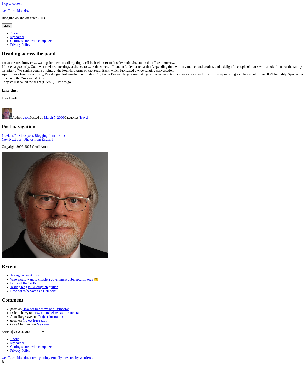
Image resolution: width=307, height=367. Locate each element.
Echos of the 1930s (23, 283)
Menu (6, 25)
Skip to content (12, 3)
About (14, 33)
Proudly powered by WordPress (72, 358)
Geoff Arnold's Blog (15, 11)
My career (17, 37)
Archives (7, 331)
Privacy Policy (20, 44)
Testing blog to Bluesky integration (34, 287)
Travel (83, 117)
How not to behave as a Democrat (33, 291)
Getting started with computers (31, 41)
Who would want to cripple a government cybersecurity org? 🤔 (54, 279)
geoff (26, 117)
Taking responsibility (24, 275)
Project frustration (50, 316)
